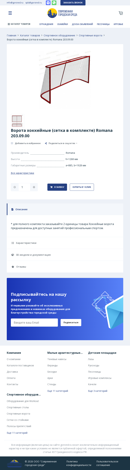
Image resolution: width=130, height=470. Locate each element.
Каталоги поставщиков (20, 365)
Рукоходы (93, 365)
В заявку (57, 187)
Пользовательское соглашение (107, 463)
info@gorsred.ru (15, 2)
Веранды (52, 365)
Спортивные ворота (90, 35)
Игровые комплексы (99, 378)
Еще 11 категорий (57, 390)
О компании (13, 359)
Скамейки (62, 24)
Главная (11, 35)
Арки (50, 378)
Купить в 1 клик (82, 187)
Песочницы (103, 24)
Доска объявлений (82, 24)
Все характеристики (22, 173)
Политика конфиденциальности (78, 463)
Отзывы (19, 266)
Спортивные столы (18, 407)
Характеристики (24, 243)
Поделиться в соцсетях (60, 143)
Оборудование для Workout (23, 401)
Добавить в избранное (26, 143)
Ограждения (46, 24)
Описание (19, 209)
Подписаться (70, 322)
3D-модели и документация (31, 254)
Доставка (12, 371)
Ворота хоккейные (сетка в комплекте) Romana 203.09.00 (40, 39)
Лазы (91, 359)
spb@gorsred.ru (33, 2)
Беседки (52, 371)
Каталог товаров (30, 35)
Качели (92, 384)
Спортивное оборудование (59, 35)
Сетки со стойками (18, 419)
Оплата (11, 378)
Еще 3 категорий (97, 390)
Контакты (12, 384)
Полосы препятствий (19, 426)
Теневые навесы (56, 359)
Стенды (51, 384)
